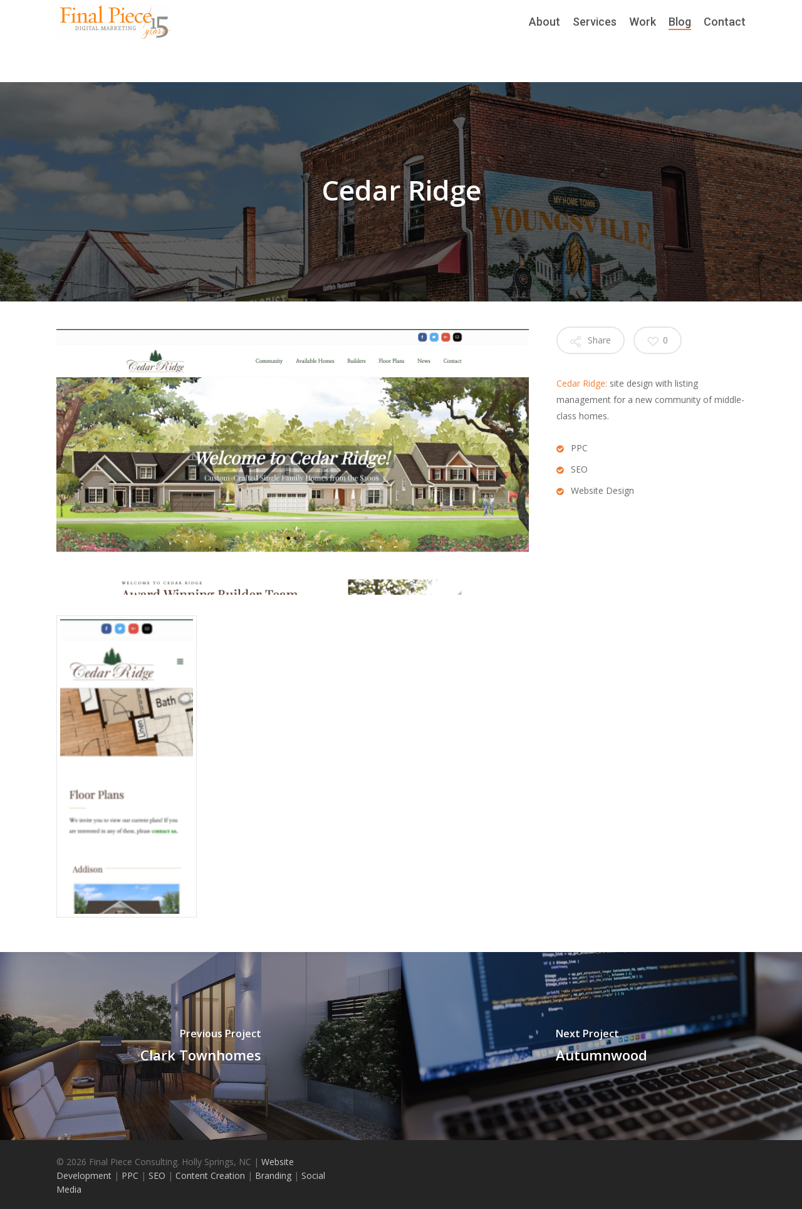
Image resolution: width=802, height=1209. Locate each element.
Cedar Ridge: (581, 383)
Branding (273, 1175)
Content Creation (209, 1175)
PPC (131, 1175)
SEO (155, 1175)
